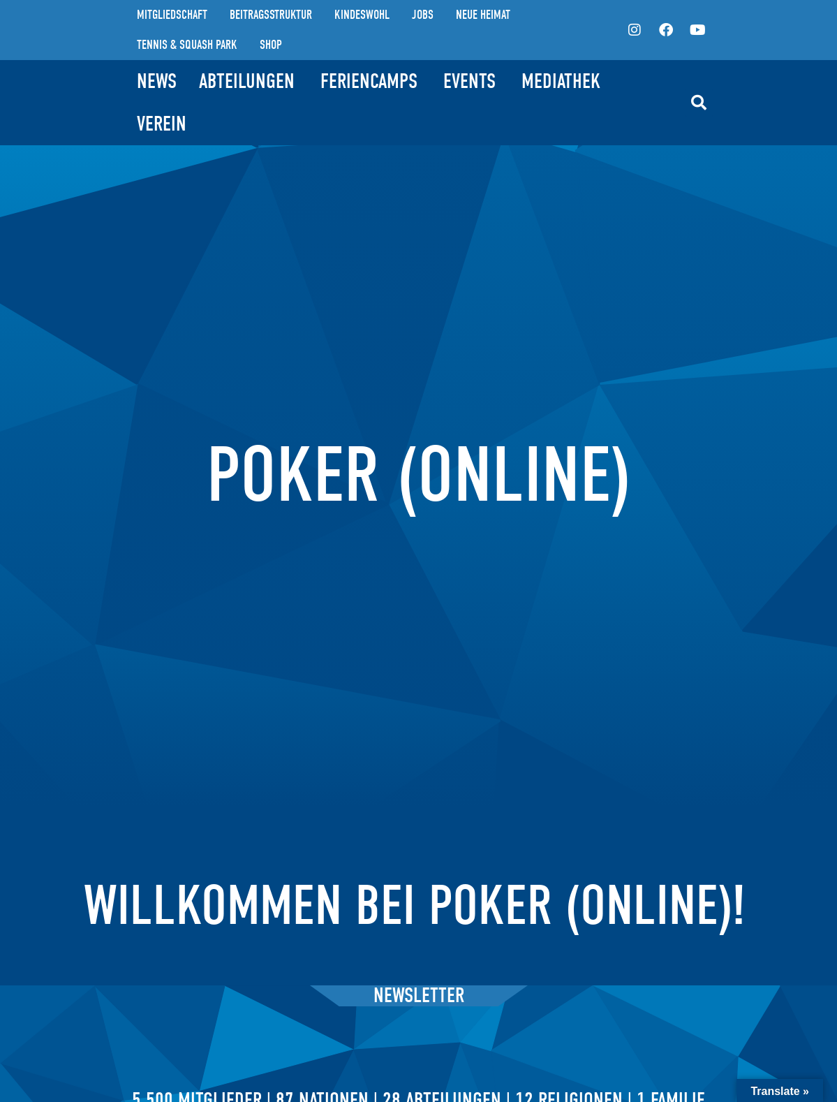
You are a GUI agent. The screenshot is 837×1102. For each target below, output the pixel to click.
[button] (699, 103)
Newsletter (418, 995)
